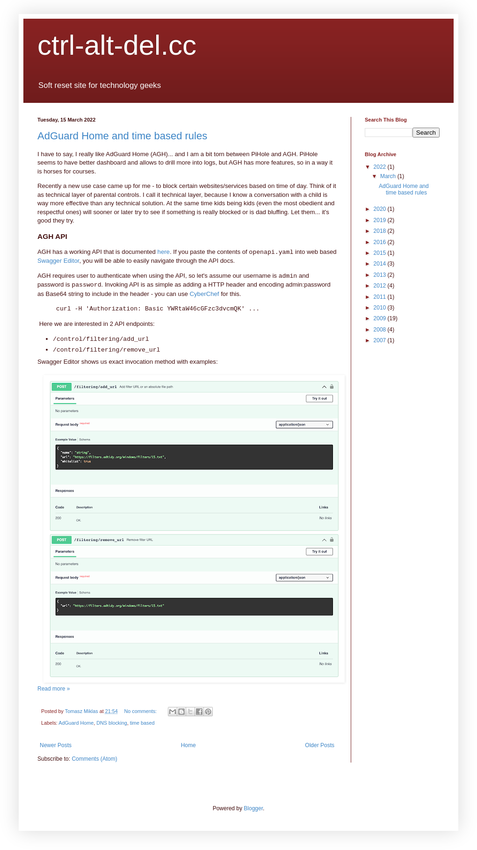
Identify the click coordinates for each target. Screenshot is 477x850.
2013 (381, 275)
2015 (381, 253)
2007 (381, 340)
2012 (381, 285)
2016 (381, 242)
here (164, 251)
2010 (381, 307)
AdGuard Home (76, 723)
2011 (381, 297)
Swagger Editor (58, 260)
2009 (381, 318)
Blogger (253, 808)
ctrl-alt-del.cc (116, 45)
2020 (381, 209)
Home (188, 745)
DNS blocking (111, 723)
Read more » (53, 688)
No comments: (141, 711)
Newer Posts (56, 745)
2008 (381, 329)
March (389, 176)
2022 (381, 167)
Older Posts (319, 745)
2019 (381, 220)
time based (142, 723)
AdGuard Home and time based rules (122, 136)
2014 (381, 263)
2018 (381, 231)
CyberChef (204, 293)
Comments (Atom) (94, 759)
